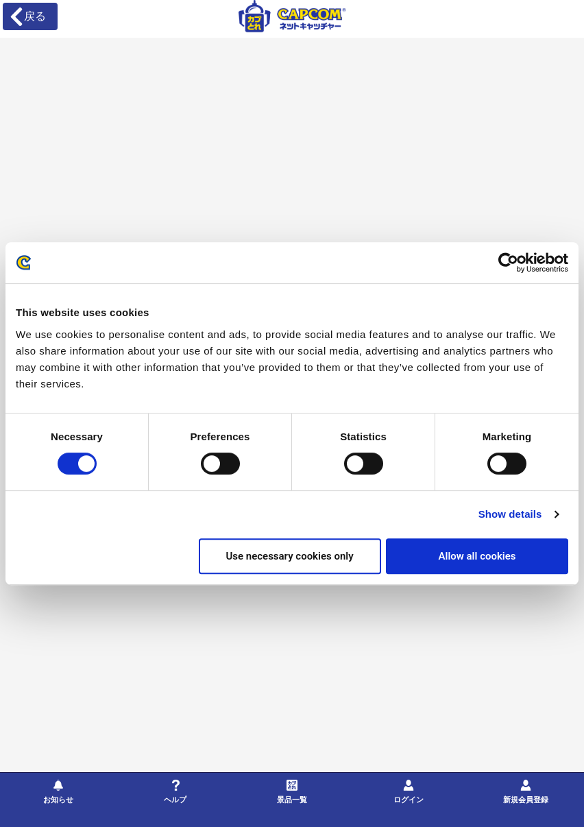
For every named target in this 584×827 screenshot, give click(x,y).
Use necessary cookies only (289, 556)
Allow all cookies (476, 556)
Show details (510, 514)
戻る (27, 16)
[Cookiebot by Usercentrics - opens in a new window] (508, 262)
